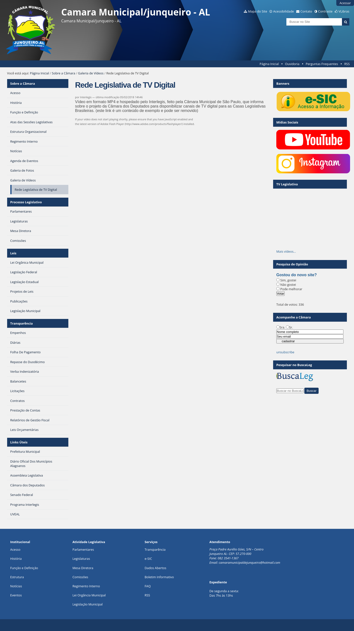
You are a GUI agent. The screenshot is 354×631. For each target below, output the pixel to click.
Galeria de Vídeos (90, 73)
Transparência (21, 323)
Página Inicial (269, 64)
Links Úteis (19, 442)
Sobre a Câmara (63, 73)
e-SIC (148, 558)
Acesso (15, 549)
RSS (347, 64)
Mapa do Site (257, 11)
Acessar (345, 3)
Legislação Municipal (88, 604)
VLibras (344, 11)
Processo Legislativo (26, 202)
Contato (306, 11)
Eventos (16, 595)
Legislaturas (81, 558)
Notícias (16, 586)
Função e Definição (24, 568)
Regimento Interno (86, 586)
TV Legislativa (287, 184)
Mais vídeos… (286, 251)
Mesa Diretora (83, 568)
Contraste (325, 11)
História (16, 558)
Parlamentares (83, 549)
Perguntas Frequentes (322, 64)
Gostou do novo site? (296, 275)
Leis (13, 253)
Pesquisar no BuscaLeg (294, 365)
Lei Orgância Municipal (89, 595)
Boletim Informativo (159, 577)
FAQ (148, 586)
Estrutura (17, 577)
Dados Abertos (155, 568)
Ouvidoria (292, 64)
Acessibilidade (283, 11)
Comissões (80, 577)
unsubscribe (285, 352)
